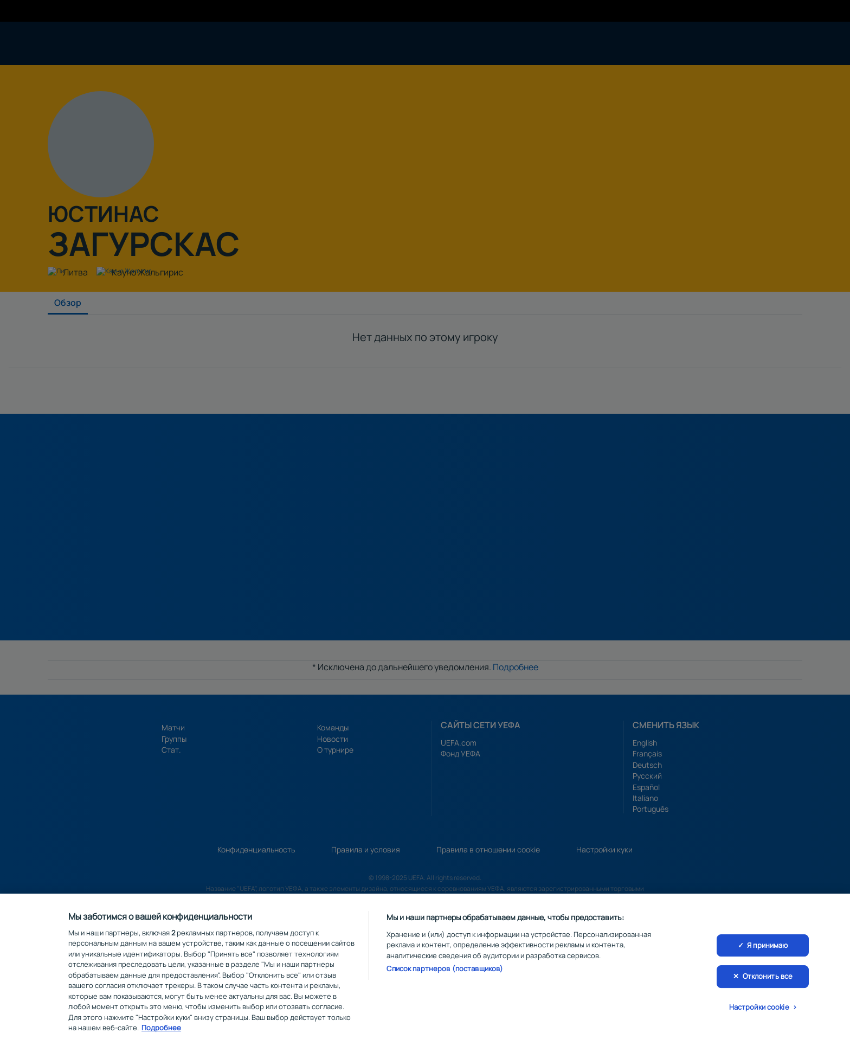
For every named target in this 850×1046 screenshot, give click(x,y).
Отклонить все (768, 979)
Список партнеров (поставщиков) (445, 972)
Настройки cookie (759, 1010)
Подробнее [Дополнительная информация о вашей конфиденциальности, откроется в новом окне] (161, 1031)
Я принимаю (767, 948)
